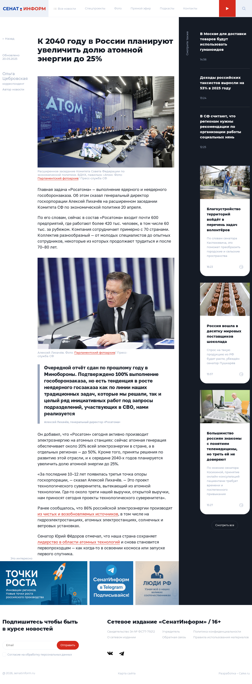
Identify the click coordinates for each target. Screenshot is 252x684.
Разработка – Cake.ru (234, 673)
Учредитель (171, 631)
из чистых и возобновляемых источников (78, 513)
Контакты (190, 8)
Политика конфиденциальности (217, 631)
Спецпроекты (95, 8)
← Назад (8, 38)
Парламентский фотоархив (58, 178)
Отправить (67, 645)
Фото (118, 8)
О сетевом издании (121, 637)
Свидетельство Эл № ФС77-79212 (131, 631)
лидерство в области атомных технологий (79, 541)
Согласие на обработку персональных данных (39, 654)
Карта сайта (127, 673)
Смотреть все (224, 525)
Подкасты (167, 8)
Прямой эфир (141, 8)
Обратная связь (174, 637)
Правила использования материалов (221, 637)
